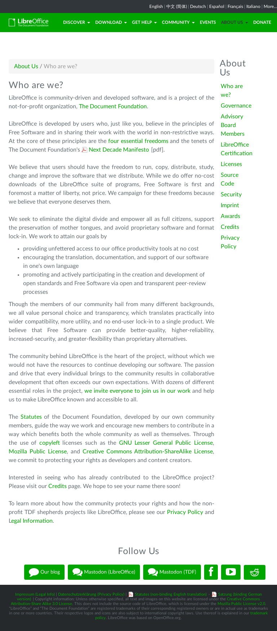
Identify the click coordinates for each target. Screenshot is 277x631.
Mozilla (19, 451)
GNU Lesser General (147, 443)
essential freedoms (144, 141)
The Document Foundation (113, 106)
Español (216, 6)
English (156, 6)
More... (270, 6)
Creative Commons (108, 451)
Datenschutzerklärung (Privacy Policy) (91, 594)
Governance (236, 106)
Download (111, 22)
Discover (76, 22)
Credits (57, 486)
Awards (230, 216)
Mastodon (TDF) (172, 572)
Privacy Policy (185, 512)
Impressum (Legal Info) (35, 594)
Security (231, 194)
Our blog (44, 572)
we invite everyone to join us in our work (137, 391)
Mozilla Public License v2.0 (241, 604)
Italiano (253, 6)
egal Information (32, 521)
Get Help (144, 22)
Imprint (230, 205)
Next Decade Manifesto (119, 150)
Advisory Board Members (233, 125)
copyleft (49, 443)
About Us (234, 22)
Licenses (231, 164)
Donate (262, 22)
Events (208, 22)
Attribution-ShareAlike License (173, 451)
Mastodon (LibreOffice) (103, 572)
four (114, 141)
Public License (194, 443)
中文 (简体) (176, 6)
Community (178, 22)
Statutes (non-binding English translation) (171, 594)
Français (235, 6)
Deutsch (198, 6)
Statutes (31, 417)
